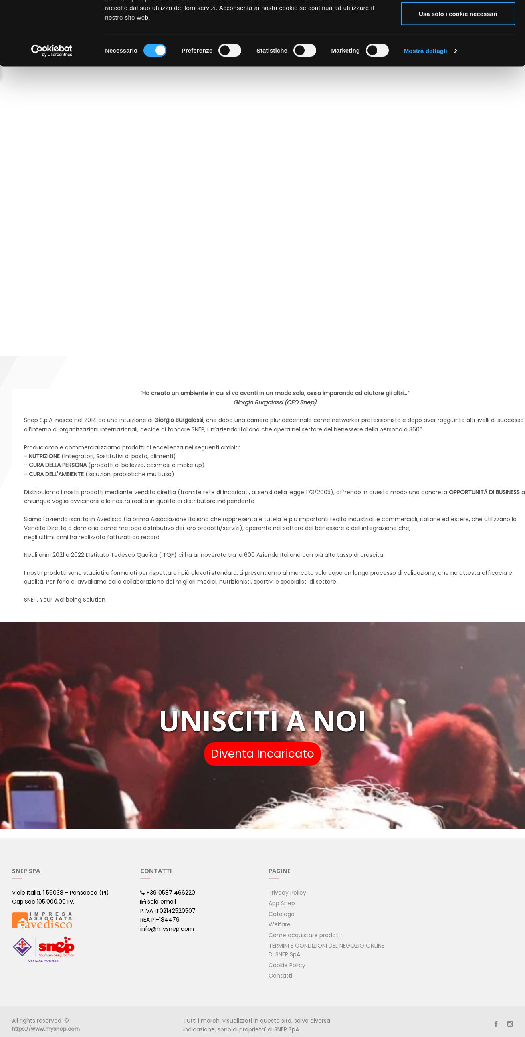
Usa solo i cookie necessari (458, 73)
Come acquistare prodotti (305, 935)
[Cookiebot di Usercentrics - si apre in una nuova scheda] (52, 111)
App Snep (282, 903)
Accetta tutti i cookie (458, 21)
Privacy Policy (287, 893)
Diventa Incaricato (262, 754)
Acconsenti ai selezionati (458, 47)
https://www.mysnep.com (46, 1029)
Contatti (280, 976)
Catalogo (282, 914)
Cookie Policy (287, 965)
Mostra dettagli (425, 110)
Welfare (280, 924)
